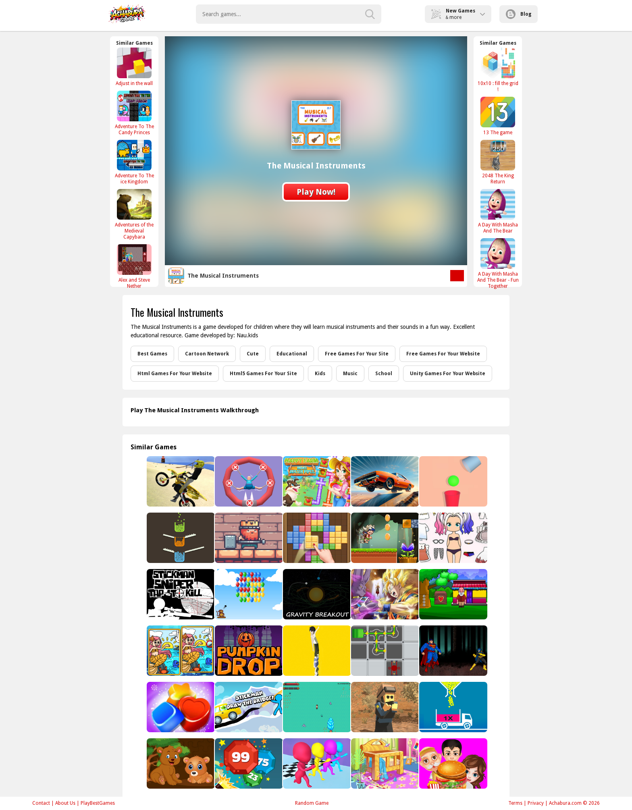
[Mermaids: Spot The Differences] (180, 651)
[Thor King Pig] (248, 538)
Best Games (152, 354)
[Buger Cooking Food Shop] (452, 763)
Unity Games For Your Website (447, 373)
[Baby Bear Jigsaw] (180, 763)
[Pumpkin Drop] (248, 651)
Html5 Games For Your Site (263, 373)
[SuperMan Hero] (452, 651)
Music (350, 373)
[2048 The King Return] (498, 162)
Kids (320, 373)
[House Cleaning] (384, 763)
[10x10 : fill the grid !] (498, 70)
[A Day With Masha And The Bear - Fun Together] (498, 263)
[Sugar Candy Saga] (180, 707)
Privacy (536, 803)
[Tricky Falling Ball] (452, 481)
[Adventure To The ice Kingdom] (134, 162)
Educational (291, 354)
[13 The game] (498, 116)
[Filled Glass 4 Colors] (180, 538)
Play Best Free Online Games (127, 14)
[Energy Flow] (384, 651)
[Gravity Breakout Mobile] (316, 594)
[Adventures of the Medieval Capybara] (134, 214)
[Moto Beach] (180, 481)
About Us (65, 803)
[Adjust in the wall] (134, 67)
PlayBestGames (98, 803)
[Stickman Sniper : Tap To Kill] (180, 594)
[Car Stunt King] (384, 481)
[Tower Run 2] (316, 651)
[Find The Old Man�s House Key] (452, 594)
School (383, 373)
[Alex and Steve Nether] (134, 266)
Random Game (311, 803)
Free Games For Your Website (443, 354)
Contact (41, 803)
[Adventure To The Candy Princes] (134, 113)
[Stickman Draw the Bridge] (248, 707)
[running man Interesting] (316, 763)
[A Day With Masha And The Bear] (498, 211)
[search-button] (370, 14)
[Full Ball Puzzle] (452, 707)
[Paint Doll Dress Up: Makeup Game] (452, 538)
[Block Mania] (316, 538)
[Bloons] (248, 594)
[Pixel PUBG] (384, 707)
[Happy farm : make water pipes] (316, 481)
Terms (515, 803)
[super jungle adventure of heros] (384, 538)
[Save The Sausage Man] (248, 481)
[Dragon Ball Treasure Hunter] (384, 594)
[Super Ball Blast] (248, 763)
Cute (253, 354)
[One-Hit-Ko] (316, 707)
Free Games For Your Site (357, 354)
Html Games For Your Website (174, 373)
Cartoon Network (207, 354)
